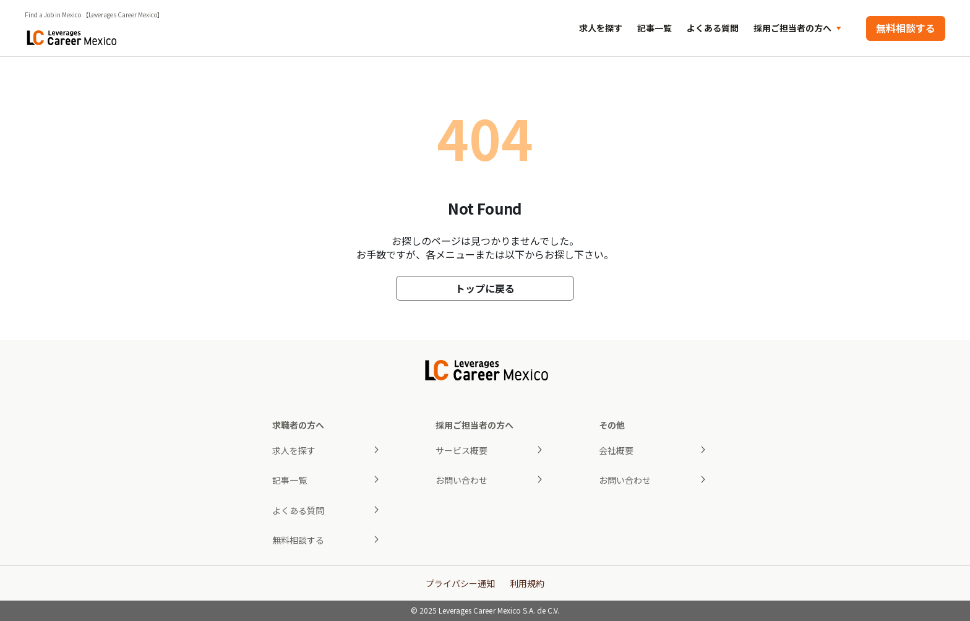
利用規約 (527, 583)
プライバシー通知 (460, 583)
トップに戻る (485, 288)
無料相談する (905, 27)
